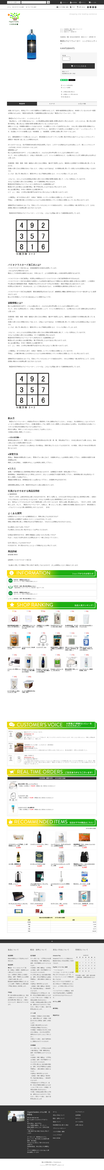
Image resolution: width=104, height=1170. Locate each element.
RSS (54, 1138)
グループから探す (30, 7)
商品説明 (22, 103)
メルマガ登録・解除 (62, 7)
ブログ (72, 7)
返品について (65, 71)
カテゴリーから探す (18, 7)
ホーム (9, 7)
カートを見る (79, 1121)
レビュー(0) (82, 103)
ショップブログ (57, 1135)
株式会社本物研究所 (68, 30)
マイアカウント (79, 1112)
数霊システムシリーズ (77, 29)
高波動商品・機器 (68, 29)
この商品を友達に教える (67, 91)
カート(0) (92, 2)
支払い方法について (58, 1115)
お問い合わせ (80, 7)
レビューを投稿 (65, 87)
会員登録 (73, 2)
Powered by (52, 1165)
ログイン (82, 2)
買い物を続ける (65, 97)
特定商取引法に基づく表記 (68, 73)
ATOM (58, 1138)
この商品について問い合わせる (69, 94)
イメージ (52, 103)
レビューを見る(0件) (66, 85)
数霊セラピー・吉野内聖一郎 (70, 31)
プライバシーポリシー (59, 1128)
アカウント (64, 2)
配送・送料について (58, 1118)
